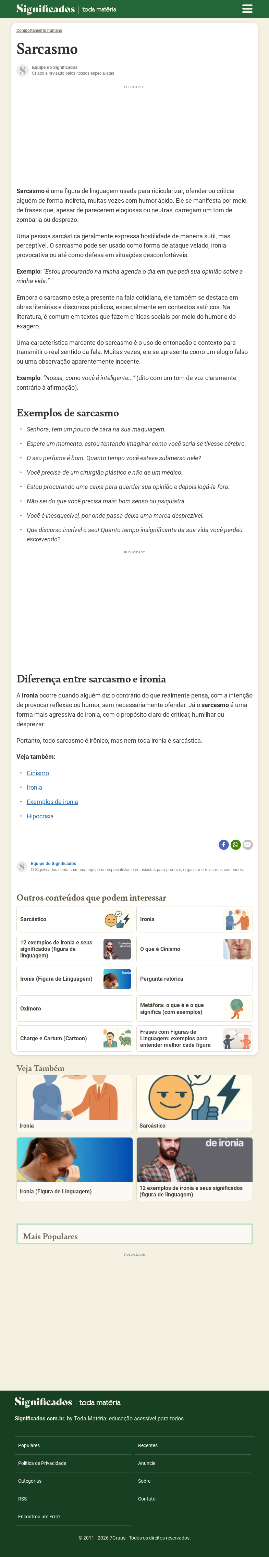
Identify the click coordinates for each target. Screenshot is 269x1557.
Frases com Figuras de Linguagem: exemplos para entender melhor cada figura (195, 1038)
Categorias (29, 1481)
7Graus (117, 1538)
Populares (29, 1445)
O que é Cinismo (195, 949)
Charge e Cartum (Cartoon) (75, 1038)
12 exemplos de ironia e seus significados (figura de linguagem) (75, 949)
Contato (147, 1499)
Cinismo (38, 773)
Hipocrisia (40, 816)
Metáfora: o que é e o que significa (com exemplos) (195, 1009)
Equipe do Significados (53, 863)
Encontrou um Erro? (39, 1516)
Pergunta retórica (161, 979)
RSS (22, 1499)
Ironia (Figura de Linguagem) (75, 979)
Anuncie (146, 1463)
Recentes (148, 1445)
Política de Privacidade (42, 1463)
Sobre (144, 1481)
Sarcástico (75, 919)
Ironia (34, 787)
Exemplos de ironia (52, 801)
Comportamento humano (39, 30)
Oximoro (30, 1008)
